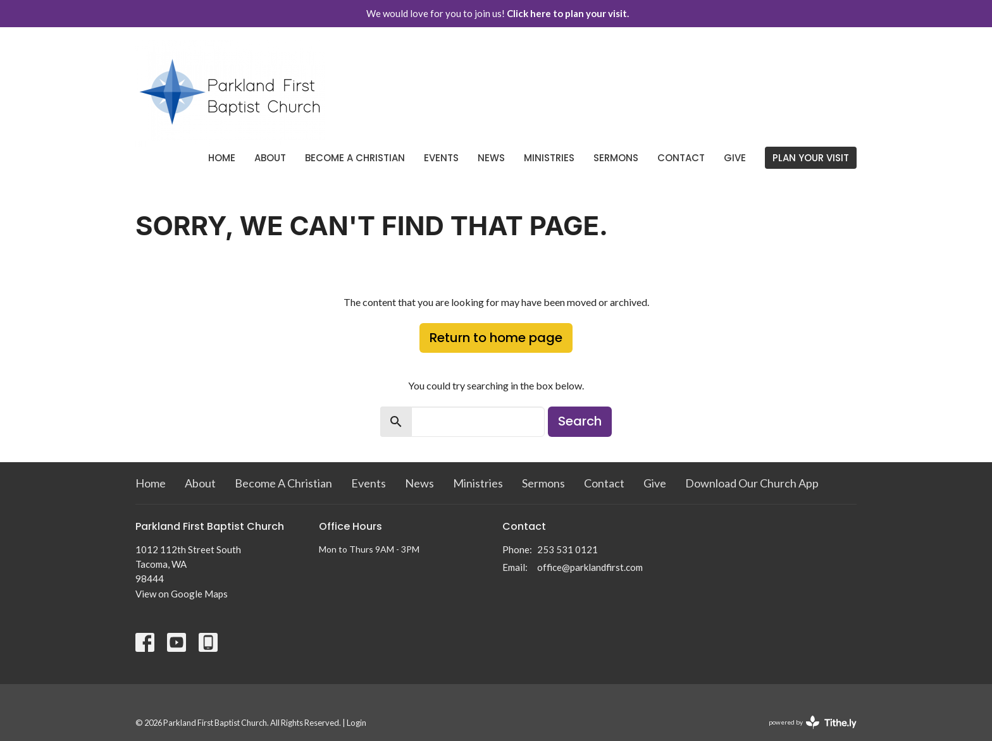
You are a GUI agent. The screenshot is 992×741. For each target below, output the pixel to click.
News (491, 157)
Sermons (615, 157)
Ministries (549, 157)
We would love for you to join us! (497, 13)
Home (221, 157)
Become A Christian (355, 157)
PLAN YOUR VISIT (810, 157)
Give (735, 157)
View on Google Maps (181, 593)
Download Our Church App (752, 483)
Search (580, 421)
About (270, 157)
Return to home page (496, 337)
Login (356, 723)
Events (441, 157)
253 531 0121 (567, 549)
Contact (681, 157)
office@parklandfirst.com (590, 567)
